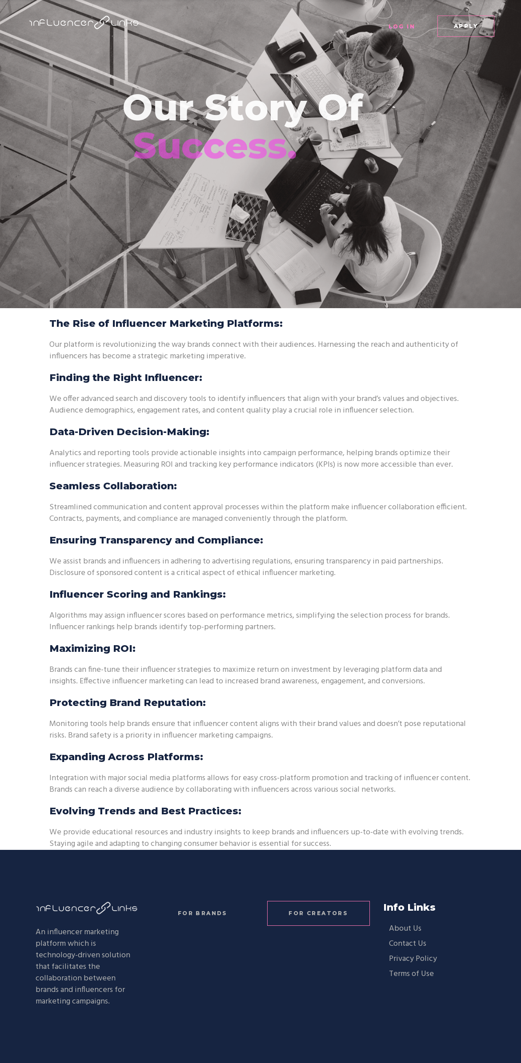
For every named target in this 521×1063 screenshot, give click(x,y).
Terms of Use (411, 974)
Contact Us (407, 943)
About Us (405, 928)
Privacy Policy (413, 958)
